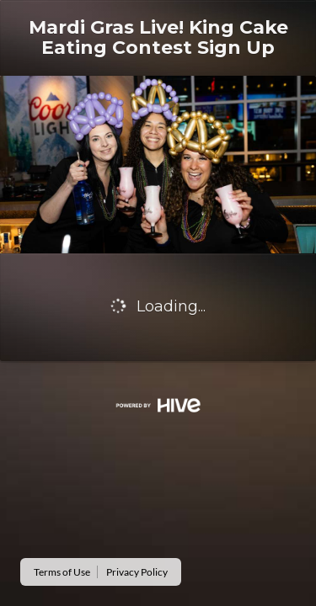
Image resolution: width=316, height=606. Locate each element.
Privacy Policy (137, 572)
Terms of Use (62, 572)
